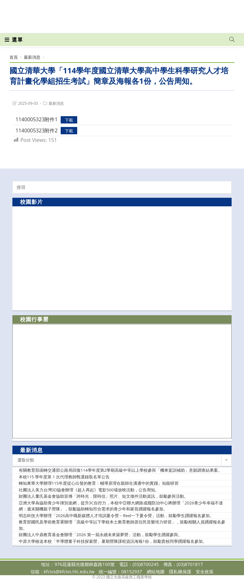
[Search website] (231, 39)
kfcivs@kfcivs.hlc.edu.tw (69, 572)
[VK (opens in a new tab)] (223, 13)
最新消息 (56, 103)
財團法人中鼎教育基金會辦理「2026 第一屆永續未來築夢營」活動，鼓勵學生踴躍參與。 (100, 534)
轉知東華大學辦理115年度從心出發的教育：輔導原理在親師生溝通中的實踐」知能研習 (99, 483)
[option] (122, 258)
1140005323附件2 (37, 130)
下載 (69, 120)
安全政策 (205, 572)
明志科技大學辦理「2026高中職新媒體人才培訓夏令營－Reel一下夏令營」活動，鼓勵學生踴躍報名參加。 (116, 515)
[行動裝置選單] (14, 39)
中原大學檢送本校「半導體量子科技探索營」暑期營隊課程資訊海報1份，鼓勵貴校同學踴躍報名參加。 (113, 541)
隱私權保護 (180, 572)
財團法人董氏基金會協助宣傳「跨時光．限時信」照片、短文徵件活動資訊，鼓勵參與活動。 (103, 496)
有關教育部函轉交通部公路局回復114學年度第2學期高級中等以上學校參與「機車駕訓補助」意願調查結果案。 (120, 470)
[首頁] (14, 57)
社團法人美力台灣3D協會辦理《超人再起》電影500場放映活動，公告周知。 (89, 490)
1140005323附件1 (37, 119)
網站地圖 (156, 572)
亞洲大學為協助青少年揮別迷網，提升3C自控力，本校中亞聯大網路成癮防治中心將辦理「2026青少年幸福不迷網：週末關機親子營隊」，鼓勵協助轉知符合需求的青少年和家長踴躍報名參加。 (121, 506)
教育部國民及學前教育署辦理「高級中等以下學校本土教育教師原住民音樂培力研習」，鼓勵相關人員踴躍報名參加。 (122, 525)
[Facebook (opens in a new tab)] (195, 13)
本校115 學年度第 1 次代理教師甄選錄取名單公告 (64, 477)
